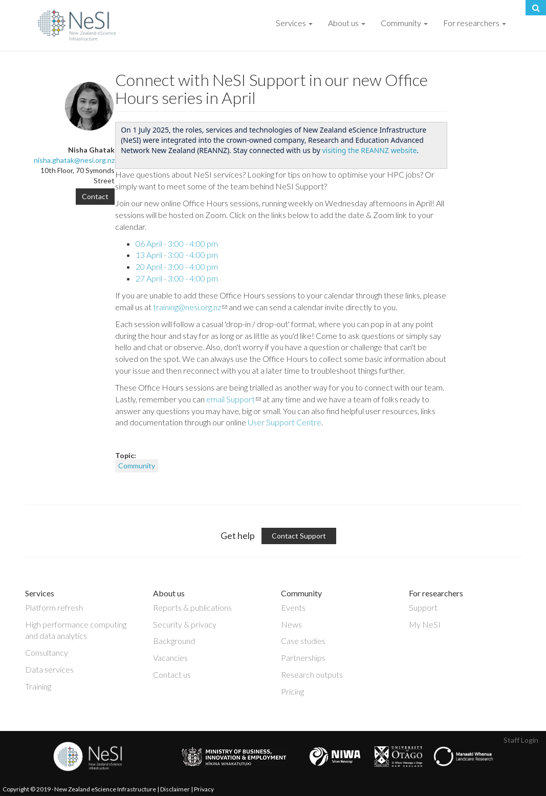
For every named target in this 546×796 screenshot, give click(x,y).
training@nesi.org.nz (190, 307)
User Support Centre (284, 422)
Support (423, 607)
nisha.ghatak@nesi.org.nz (74, 160)
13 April (177, 255)
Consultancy (46, 652)
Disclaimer (175, 789)
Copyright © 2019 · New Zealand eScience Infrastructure (79, 789)
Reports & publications (192, 607)
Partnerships (303, 657)
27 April (177, 278)
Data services (49, 669)
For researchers (474, 23)
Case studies (303, 641)
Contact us (172, 674)
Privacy (204, 789)
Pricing (292, 691)
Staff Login (521, 740)
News (291, 624)
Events (293, 607)
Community (404, 23)
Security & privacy (184, 624)
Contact (95, 196)
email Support (233, 399)
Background (174, 641)
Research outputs (312, 674)
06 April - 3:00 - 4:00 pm (177, 243)
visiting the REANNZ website (369, 150)
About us (346, 23)
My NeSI (425, 624)
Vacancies (170, 657)
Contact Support (299, 535)
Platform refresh (54, 607)
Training (38, 686)
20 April (177, 266)
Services (294, 23)
